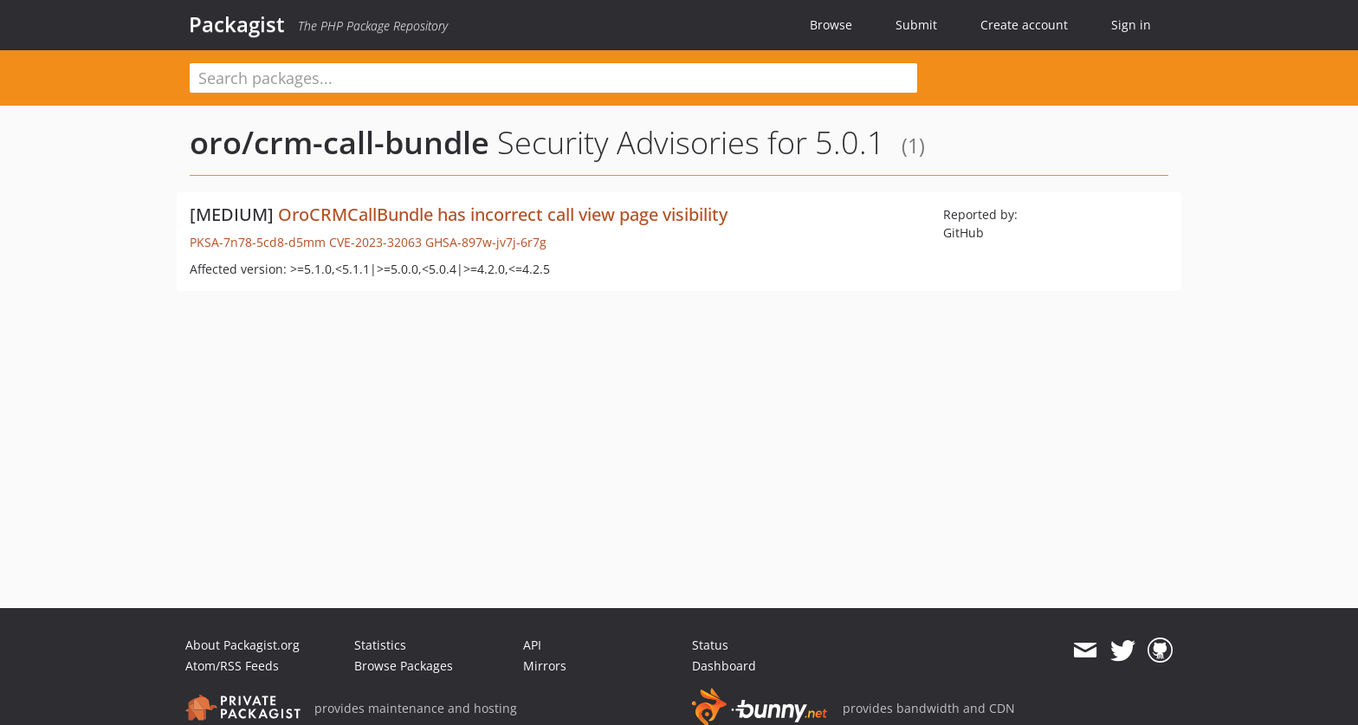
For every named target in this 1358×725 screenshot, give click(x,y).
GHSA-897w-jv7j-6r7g (485, 242)
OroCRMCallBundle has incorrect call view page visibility (503, 214)
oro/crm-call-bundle (339, 142)
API (532, 645)
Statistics (380, 645)
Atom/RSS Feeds (232, 665)
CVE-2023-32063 (375, 242)
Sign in (1131, 24)
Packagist (237, 24)
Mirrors (544, 665)
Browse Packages (403, 665)
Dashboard (724, 665)
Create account (1024, 24)
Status (710, 645)
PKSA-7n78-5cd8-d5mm (258, 242)
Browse (831, 24)
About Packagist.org (242, 645)
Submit (916, 24)
